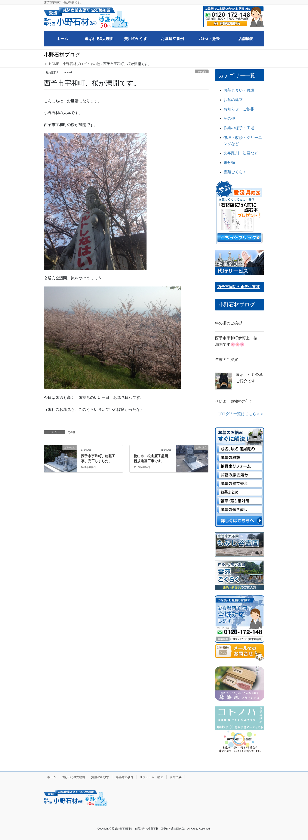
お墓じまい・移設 (239, 90)
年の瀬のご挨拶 (228, 323)
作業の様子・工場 (239, 128)
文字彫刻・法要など (241, 153)
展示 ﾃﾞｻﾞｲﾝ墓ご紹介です (249, 378)
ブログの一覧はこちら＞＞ (241, 414)
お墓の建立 (233, 100)
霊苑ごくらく (235, 172)
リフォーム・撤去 (151, 777)
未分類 (229, 162)
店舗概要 (176, 777)
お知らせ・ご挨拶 (239, 109)
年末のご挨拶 (226, 360)
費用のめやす (100, 777)
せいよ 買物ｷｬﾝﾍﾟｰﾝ (233, 401)
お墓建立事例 (124, 777)
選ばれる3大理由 (73, 777)
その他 (201, 71)
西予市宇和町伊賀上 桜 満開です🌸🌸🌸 (238, 341)
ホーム (51, 777)
